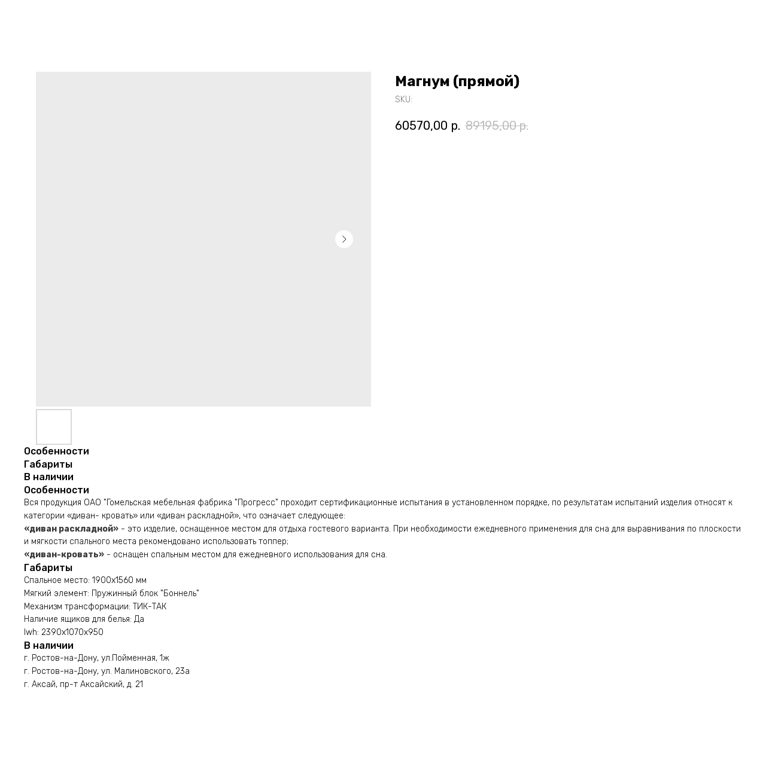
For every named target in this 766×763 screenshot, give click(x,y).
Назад (35, 18)
